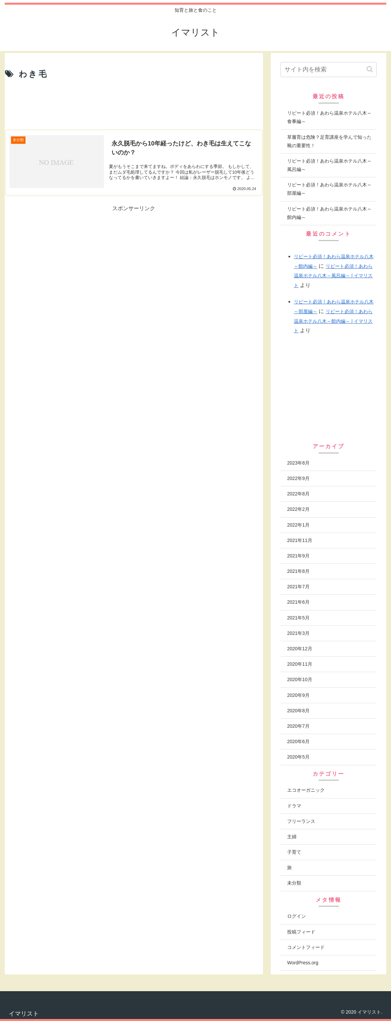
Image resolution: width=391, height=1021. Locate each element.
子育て (294, 852)
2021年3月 (298, 633)
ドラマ (294, 805)
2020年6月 (298, 741)
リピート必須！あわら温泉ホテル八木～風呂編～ (329, 165)
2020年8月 (298, 710)
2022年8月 (298, 493)
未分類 (294, 883)
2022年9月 (298, 478)
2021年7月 (298, 586)
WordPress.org (302, 962)
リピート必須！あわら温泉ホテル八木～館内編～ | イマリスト (333, 321)
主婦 (292, 836)
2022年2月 (298, 509)
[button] (370, 69)
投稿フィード (301, 932)
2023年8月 (298, 463)
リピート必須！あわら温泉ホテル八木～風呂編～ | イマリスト (333, 275)
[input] (328, 69)
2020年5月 (298, 757)
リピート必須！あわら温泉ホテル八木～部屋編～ (329, 189)
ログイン (296, 916)
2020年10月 (299, 679)
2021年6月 (298, 602)
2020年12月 (299, 648)
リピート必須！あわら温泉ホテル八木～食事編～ (329, 117)
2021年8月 (298, 571)
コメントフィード (306, 947)
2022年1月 (298, 525)
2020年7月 (298, 726)
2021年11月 (299, 540)
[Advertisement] (134, 105)
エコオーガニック (306, 790)
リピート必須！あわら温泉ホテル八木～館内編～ (329, 213)
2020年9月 (298, 695)
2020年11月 (299, 664)
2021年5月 (298, 617)
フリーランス (301, 821)
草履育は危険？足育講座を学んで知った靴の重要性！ (329, 141)
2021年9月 (298, 555)
